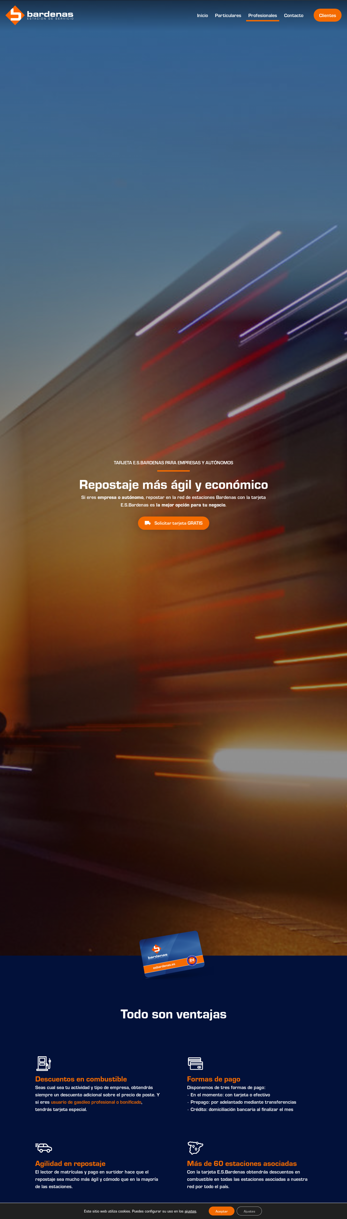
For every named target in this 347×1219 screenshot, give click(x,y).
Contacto (293, 15)
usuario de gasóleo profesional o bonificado (96, 1101)
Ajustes (251, 1210)
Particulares (228, 15)
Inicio (202, 15)
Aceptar (219, 1210)
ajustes (187, 1210)
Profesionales (262, 15)
